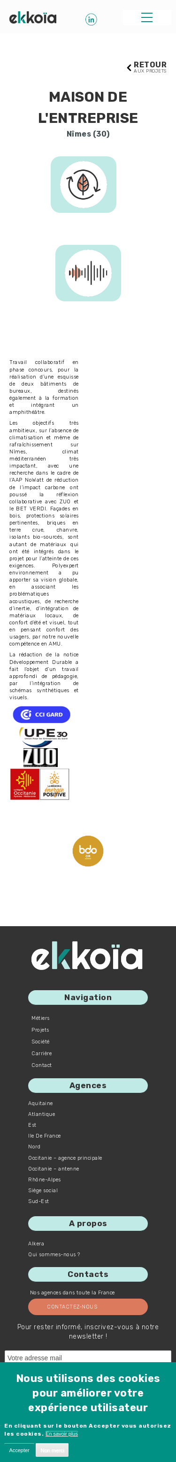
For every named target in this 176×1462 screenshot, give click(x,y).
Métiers (40, 1018)
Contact (41, 1065)
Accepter (19, 1450)
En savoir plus (62, 1434)
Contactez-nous (72, 1307)
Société (40, 1042)
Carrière (41, 1053)
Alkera (36, 1244)
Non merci (52, 1450)
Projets (40, 1030)
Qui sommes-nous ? (54, 1255)
